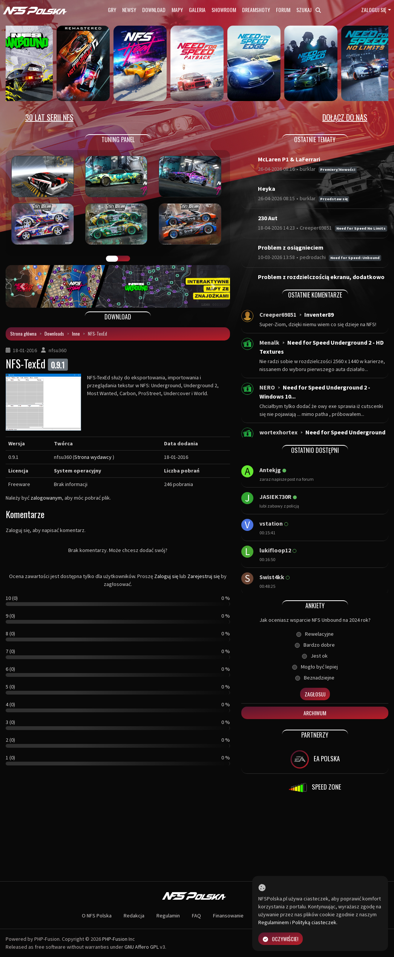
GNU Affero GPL (141, 946)
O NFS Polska (97, 915)
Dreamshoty (256, 10)
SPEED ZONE (314, 787)
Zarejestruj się (203, 576)
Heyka (266, 188)
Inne (76, 333)
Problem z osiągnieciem (290, 247)
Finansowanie (228, 915)
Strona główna (23, 333)
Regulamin (168, 915)
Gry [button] (112, 10)
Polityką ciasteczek (314, 922)
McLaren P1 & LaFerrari (289, 159)
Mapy (177, 10)
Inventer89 (319, 314)
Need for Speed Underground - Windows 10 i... (322, 436)
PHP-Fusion (114, 939)
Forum (283, 10)
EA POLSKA (315, 759)
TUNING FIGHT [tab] (124, 259)
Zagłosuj (315, 694)
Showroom (224, 10)
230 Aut (267, 218)
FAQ (196, 915)
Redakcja (134, 915)
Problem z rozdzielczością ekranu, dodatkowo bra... (321, 281)
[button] (22, 286)
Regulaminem (273, 922)
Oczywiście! (280, 939)
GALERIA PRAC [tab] (112, 259)
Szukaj (308, 10)
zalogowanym (46, 497)
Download (154, 10)
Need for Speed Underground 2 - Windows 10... (314, 391)
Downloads (54, 333)
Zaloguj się (373, 10)
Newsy (129, 10)
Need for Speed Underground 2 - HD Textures (321, 347)
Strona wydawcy (93, 457)
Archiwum (315, 713)
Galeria (197, 10)
